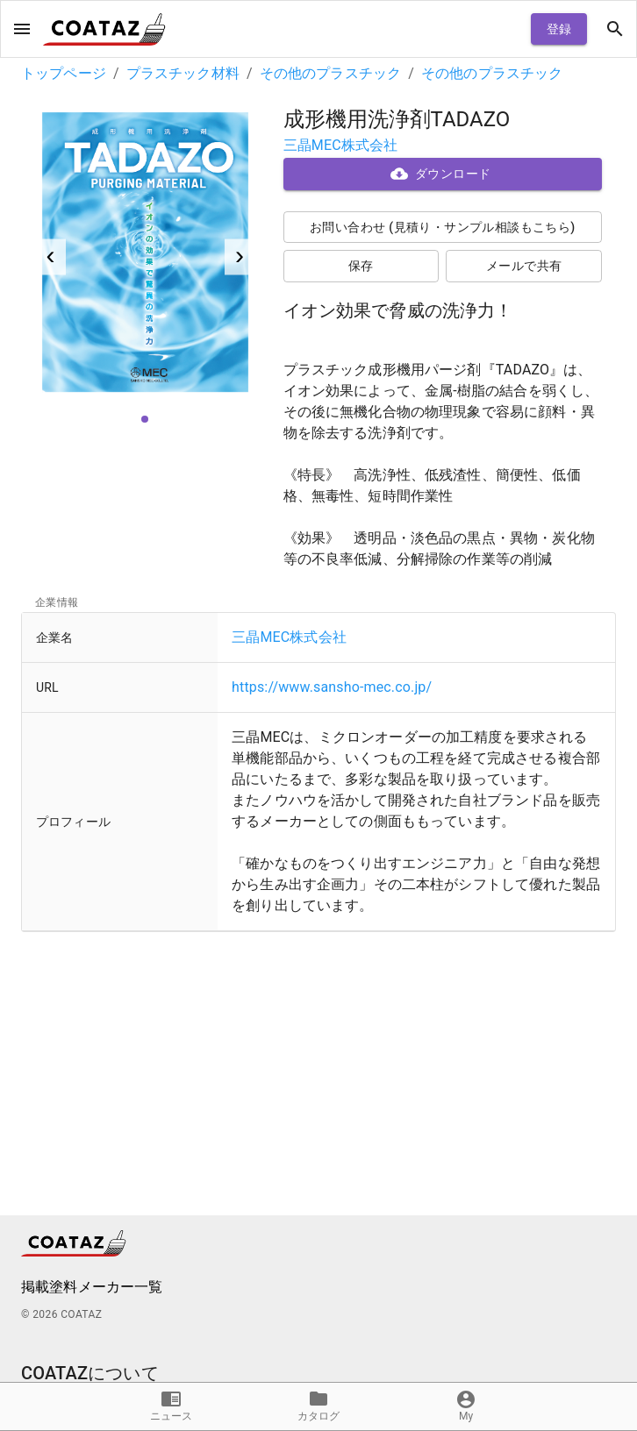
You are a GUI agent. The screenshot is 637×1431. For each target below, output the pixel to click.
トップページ (63, 73)
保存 (361, 266)
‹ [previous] (51, 254)
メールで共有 (524, 266)
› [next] (239, 254)
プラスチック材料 (183, 73)
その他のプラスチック (331, 73)
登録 (559, 29)
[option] (145, 257)
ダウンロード (443, 174)
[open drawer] (22, 29)
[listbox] (145, 257)
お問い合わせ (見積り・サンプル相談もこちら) (443, 227)
